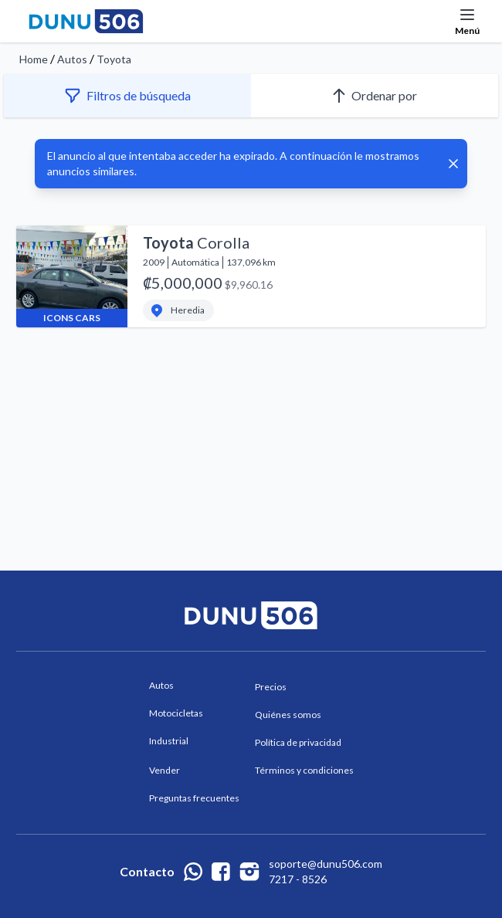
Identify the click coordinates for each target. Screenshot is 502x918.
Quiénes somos (288, 714)
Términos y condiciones (304, 770)
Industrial (168, 741)
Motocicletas (176, 713)
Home (33, 59)
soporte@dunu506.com (325, 863)
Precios (271, 687)
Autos (72, 59)
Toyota (114, 59)
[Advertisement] (251, 412)
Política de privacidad (298, 742)
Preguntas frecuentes (194, 798)
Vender (164, 770)
